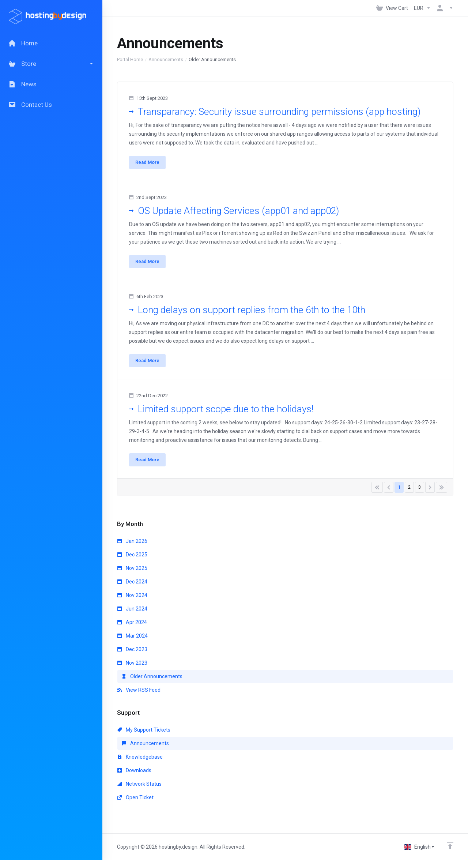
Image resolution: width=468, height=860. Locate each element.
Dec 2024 (132, 582)
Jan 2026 (132, 541)
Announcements (165, 59)
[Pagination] (377, 487)
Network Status (139, 784)
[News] (51, 84)
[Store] (51, 63)
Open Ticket (135, 797)
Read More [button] (147, 162)
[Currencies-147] (422, 8)
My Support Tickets (143, 730)
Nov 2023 (132, 663)
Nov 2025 (132, 568)
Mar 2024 (132, 636)
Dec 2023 (132, 649)
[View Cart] (392, 8)
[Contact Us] (51, 104)
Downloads (134, 770)
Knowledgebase (140, 757)
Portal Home (130, 59)
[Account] (443, 8)
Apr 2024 (132, 622)
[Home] (51, 43)
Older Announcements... (154, 676)
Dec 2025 (132, 554)
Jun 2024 (132, 609)
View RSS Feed (139, 690)
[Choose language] (419, 847)
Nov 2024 (132, 595)
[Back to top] (450, 846)
